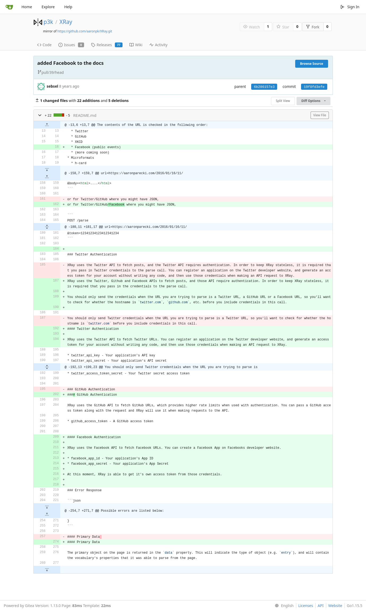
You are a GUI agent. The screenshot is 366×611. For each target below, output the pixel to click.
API (321, 605)
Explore (48, 6)
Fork (312, 26)
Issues (71, 44)
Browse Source (311, 63)
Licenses (305, 605)
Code (44, 44)
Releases (107, 44)
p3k (48, 21)
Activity (158, 44)
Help (68, 6)
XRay (65, 21)
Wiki (135, 44)
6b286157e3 (264, 87)
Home (26, 6)
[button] (39, 115)
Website (335, 605)
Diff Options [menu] (313, 101)
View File (319, 115)
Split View (283, 101)
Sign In (349, 6)
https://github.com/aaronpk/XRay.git (84, 31)
